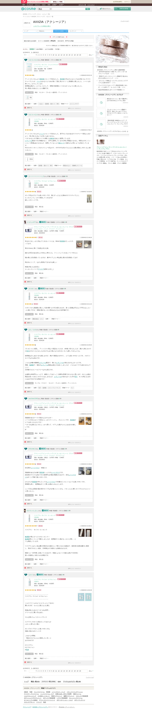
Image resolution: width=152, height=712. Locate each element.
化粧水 (52, 138)
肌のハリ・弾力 (54, 103)
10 (53, 55)
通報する (28, 108)
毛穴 (28, 351)
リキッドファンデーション (75, 692)
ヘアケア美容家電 (62, 698)
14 (64, 55)
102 (68, 510)
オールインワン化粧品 (30, 700)
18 (75, 55)
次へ (90, 55)
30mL (29, 159)
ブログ (44, 4)
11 (56, 55)
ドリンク (39, 702)
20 (80, 55)
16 (69, 55)
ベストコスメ (91, 4)
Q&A (49, 4)
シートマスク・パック (41, 66)
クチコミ (59, 31)
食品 (44, 702)
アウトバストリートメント (47, 700)
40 (64, 288)
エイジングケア (74, 103)
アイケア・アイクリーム (56, 229)
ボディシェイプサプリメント (32, 698)
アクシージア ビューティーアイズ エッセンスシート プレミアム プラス (112, 148)
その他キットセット (44, 696)
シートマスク (35, 468)
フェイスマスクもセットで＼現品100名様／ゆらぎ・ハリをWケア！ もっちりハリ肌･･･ (113, 86)
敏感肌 (31, 365)
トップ (26, 31)
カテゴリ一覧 (82, 4)
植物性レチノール (77, 165)
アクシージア (27, 707)
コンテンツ (72, 31)
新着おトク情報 (57, 2)
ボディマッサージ (79, 700)
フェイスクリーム (39, 692)
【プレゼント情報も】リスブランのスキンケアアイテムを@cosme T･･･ (113, 81)
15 (67, 55)
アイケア (41, 269)
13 (61, 55)
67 (65, 176)
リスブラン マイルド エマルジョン (45, 181)
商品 (41, 31)
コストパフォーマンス (54, 387)
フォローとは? (90, 677)
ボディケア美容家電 (49, 698)
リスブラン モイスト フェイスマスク (46, 64)
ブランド (37, 4)
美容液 (42, 79)
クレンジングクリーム (75, 698)
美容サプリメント (56, 696)
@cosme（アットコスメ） (67, 707)
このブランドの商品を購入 (42, 26)
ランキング (30, 4)
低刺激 (47, 103)
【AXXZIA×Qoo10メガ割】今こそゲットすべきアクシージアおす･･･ (112, 72)
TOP (23, 4)
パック (39, 81)
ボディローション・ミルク (65, 700)
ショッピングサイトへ (63, 64)
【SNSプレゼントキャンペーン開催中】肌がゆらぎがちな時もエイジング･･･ (113, 77)
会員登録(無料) (117, 1)
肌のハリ (61, 143)
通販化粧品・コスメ (38, 319)
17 (72, 55)
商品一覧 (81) (35, 681)
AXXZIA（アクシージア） (34, 677)
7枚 (29, 97)
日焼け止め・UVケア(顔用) (63, 694)
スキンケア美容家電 (82, 696)
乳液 (27, 649)
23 (65, 222)
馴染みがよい (67, 165)
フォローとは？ (125, 21)
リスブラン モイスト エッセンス (44, 119)
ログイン (127, 1)
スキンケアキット (29, 702)
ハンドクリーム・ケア (47, 694)
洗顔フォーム (77, 694)
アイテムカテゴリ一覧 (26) (72, 681)
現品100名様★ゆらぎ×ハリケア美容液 (111, 90)
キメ (72, 387)
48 (59, 398)
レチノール (28, 140)
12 (59, 55)
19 (77, 55)
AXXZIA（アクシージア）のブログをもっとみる (111, 131)
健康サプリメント (69, 696)
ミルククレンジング (30, 696)
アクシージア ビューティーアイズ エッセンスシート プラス (53, 227)
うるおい (40, 103)
